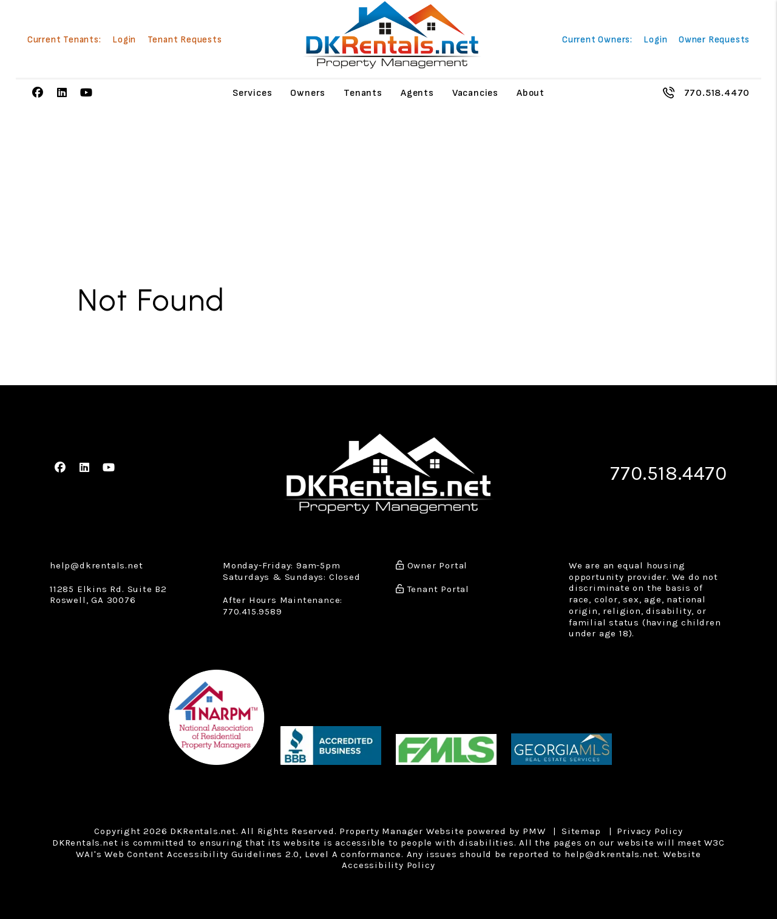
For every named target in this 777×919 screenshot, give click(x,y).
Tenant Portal (432, 587)
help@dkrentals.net (96, 564)
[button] (38, 93)
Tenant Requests (185, 40)
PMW (534, 830)
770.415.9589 (252, 610)
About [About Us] (531, 93)
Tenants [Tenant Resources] (363, 93)
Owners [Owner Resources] (307, 93)
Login (124, 40)
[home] (392, 35)
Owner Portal (431, 564)
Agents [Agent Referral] (417, 93)
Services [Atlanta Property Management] (252, 93)
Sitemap (581, 830)
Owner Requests (714, 40)
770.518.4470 (717, 92)
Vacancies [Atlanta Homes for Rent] (475, 93)
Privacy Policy (649, 830)
